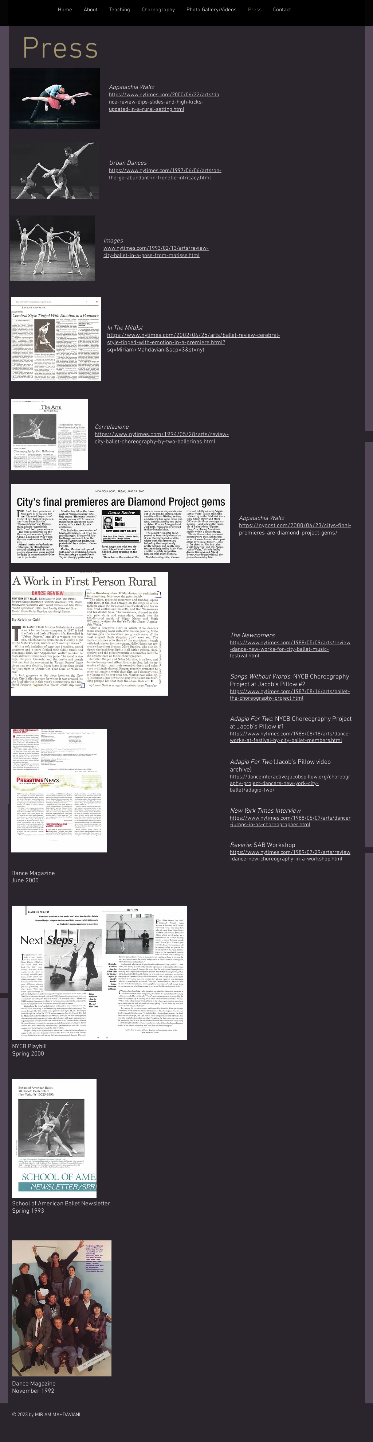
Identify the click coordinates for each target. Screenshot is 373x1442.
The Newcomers (252, 636)
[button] (90, 10)
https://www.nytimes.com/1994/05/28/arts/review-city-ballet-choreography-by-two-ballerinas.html (162, 438)
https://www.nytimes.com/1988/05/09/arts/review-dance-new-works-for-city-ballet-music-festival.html (290, 649)
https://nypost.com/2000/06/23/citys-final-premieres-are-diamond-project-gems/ (295, 529)
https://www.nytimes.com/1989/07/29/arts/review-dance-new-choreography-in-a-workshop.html (290, 855)
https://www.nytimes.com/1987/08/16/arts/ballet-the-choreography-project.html (290, 694)
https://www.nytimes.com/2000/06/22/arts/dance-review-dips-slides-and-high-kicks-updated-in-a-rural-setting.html (164, 102)
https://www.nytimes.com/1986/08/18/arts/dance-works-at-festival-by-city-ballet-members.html (290, 737)
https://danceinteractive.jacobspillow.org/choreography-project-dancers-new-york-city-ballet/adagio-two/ (290, 783)
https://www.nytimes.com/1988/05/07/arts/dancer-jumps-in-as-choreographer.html (290, 821)
